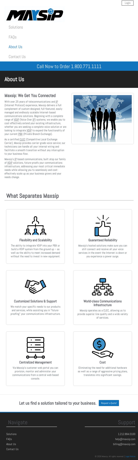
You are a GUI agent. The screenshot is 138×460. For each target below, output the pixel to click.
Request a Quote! (109, 403)
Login (127, 3)
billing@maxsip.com (124, 444)
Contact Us (17, 56)
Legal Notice (130, 456)
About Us (15, 46)
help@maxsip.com (125, 439)
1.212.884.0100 (126, 434)
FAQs (13, 37)
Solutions (16, 27)
